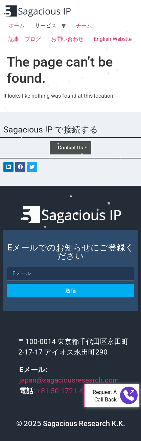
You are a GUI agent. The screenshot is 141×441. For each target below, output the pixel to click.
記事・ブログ (24, 39)
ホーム (16, 25)
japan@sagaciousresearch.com (69, 380)
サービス (45, 25)
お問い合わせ (67, 39)
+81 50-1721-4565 (67, 391)
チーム (84, 25)
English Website (113, 39)
